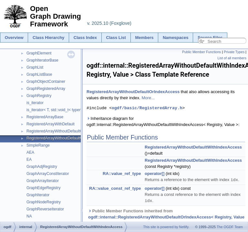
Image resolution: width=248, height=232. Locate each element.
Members (144, 37)
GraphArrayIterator (42, 181)
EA (29, 159)
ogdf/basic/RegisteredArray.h (147, 108)
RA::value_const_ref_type (115, 188)
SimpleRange (38, 145)
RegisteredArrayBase (44, 117)
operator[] (154, 173)
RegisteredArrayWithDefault (50, 124)
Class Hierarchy (48, 37)
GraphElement (38, 53)
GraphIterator (37, 195)
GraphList (34, 67)
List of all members (232, 58)
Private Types (234, 52)
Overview (14, 37)
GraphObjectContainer (45, 81)
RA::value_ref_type (122, 173)
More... (148, 97)
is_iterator (35, 103)
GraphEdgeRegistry (43, 188)
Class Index (85, 37)
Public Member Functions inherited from (166, 216)
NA (29, 216)
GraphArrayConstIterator (47, 173)
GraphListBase (39, 74)
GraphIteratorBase (42, 60)
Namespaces (176, 37)
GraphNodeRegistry (43, 202)
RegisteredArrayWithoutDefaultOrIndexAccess (66, 131)
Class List (116, 37)
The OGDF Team (230, 227)
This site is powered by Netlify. (166, 227)
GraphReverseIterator (45, 209)
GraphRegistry (38, 95)
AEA (30, 152)
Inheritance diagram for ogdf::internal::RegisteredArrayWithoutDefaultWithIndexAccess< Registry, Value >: (163, 121)
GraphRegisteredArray (45, 88)
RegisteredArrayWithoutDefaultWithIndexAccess (67, 138)
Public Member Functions (201, 52)
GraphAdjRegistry (41, 166)
